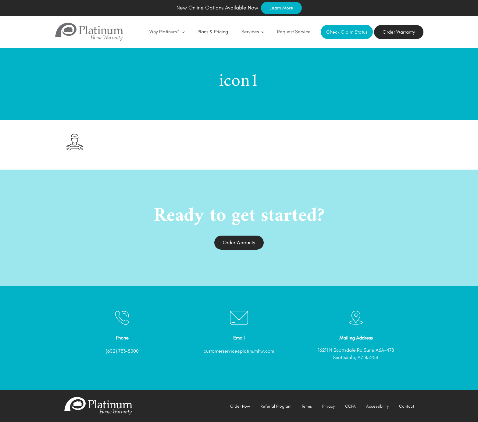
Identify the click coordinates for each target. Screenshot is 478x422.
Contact (406, 406)
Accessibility (377, 406)
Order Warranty (399, 32)
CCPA (350, 406)
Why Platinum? (166, 32)
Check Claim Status (346, 32)
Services (252, 32)
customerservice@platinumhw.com (239, 351)
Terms (307, 406)
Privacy (328, 406)
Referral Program (275, 406)
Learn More (281, 8)
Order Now (240, 406)
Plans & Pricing (213, 32)
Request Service (294, 32)
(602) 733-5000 (122, 351)
